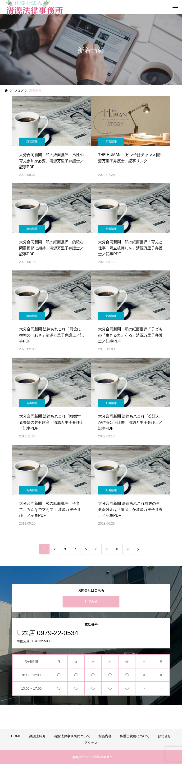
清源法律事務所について (72, 736)
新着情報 (32, 141)
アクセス (91, 743)
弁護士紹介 (37, 736)
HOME (16, 736)
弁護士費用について (135, 736)
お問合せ (91, 601)
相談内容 (105, 736)
